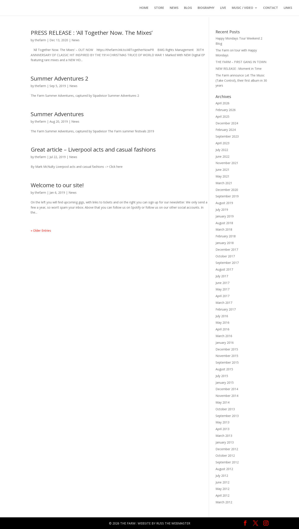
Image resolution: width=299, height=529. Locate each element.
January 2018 (225, 243)
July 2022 (222, 150)
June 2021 (222, 170)
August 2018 (224, 223)
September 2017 (227, 263)
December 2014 (227, 389)
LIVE (223, 8)
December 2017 (227, 249)
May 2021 (222, 176)
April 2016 (222, 329)
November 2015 (227, 356)
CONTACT (270, 8)
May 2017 (222, 289)
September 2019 (227, 196)
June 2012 (222, 482)
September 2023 (227, 136)
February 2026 (226, 110)
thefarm (40, 40)
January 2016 (225, 343)
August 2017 (224, 269)
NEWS (174, 8)
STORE (159, 8)
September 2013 (227, 416)
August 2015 (224, 369)
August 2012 (224, 469)
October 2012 (225, 455)
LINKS (288, 8)
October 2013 (225, 409)
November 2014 (227, 396)
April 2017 (222, 296)
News (76, 40)
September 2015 (227, 362)
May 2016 (222, 322)
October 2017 (225, 256)
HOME (144, 8)
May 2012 (222, 489)
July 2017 (222, 276)
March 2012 (224, 502)
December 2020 (227, 190)
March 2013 (224, 436)
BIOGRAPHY (206, 8)
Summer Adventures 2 (59, 78)
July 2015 (222, 376)
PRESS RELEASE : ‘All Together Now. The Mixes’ (91, 32)
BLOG (188, 8)
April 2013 (222, 429)
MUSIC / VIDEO (242, 8)
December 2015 (227, 349)
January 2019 (225, 216)
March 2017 (224, 303)
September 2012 (227, 462)
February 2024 (226, 130)
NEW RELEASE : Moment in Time (239, 69)
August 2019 (224, 203)
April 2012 (222, 495)
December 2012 (227, 449)
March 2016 (224, 336)
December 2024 (227, 123)
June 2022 (222, 156)
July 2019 (222, 209)
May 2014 (222, 402)
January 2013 (225, 442)
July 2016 (222, 316)
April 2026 (222, 103)
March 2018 (224, 229)
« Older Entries (41, 230)
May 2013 (222, 422)
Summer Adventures (57, 114)
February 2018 (226, 236)
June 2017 (222, 283)
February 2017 (226, 309)
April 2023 (222, 143)
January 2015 (225, 382)
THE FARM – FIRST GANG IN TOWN (241, 62)
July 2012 (222, 476)
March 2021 (224, 183)
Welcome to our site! (57, 185)
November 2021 (227, 163)
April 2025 (222, 116)
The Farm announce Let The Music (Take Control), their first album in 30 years (241, 80)
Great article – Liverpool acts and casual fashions (93, 149)
